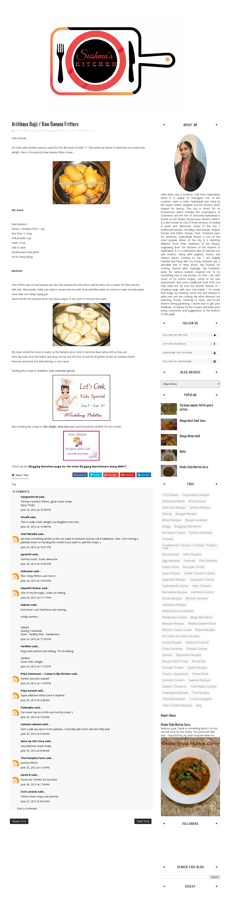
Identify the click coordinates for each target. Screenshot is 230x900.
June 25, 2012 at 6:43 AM (35, 733)
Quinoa (167, 655)
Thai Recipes (200, 693)
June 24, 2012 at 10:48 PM (36, 526)
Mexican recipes (173, 624)
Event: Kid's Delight (32, 661)
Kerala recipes (172, 598)
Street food (200, 674)
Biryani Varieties (196, 520)
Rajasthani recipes (188, 655)
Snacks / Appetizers (78, 130)
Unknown (27, 571)
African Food (196, 501)
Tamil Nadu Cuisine (203, 686)
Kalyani (25, 604)
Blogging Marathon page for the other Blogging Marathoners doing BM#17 (77, 466)
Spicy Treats (28, 505)
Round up (198, 661)
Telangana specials (175, 693)
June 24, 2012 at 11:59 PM (36, 683)
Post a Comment (27, 808)
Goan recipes (171, 573)
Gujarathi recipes (174, 579)
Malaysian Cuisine (174, 617)
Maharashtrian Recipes (178, 611)
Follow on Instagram (191, 361)
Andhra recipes (200, 507)
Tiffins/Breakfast (173, 699)
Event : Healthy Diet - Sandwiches (40, 634)
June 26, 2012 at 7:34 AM (35, 784)
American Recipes (174, 507)
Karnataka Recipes (174, 592)
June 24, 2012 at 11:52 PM (36, 666)
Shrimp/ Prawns (173, 668)
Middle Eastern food (202, 624)
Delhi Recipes (192, 554)
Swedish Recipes (199, 680)
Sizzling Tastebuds (31, 631)
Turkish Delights (200, 699)
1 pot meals (170, 495)
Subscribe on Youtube (191, 352)
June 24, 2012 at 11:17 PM (36, 597)
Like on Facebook (191, 344)
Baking (167, 514)
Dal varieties (170, 554)
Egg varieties (171, 561)
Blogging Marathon (56, 130)
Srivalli (25, 517)
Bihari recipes (171, 520)
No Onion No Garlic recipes (180, 636)
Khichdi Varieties (197, 598)
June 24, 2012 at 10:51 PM (36, 547)
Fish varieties (208, 561)
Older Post (143, 821)
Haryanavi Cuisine (202, 579)
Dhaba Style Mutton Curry (194, 467)
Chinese (167, 539)
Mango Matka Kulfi (190, 436)
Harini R (26, 775)
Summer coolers (173, 680)
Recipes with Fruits (175, 661)
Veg (93, 130)
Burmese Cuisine (173, 533)
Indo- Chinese (201, 586)
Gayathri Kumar (31, 588)
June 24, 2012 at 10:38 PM (36, 509)
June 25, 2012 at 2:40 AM (35, 700)
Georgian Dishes (193, 567)
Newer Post (19, 821)
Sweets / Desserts (174, 686)
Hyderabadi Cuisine (175, 586)
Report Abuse (168, 715)
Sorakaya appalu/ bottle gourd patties (196, 407)
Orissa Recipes (172, 642)
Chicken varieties (200, 533)
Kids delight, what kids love (58, 426)
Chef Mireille (29, 534)
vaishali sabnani (31, 724)
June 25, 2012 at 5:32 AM (35, 717)
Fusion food (170, 567)
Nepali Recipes (205, 630)
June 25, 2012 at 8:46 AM (35, 750)
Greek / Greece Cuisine (199, 573)
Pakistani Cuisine (197, 642)
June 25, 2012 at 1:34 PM (35, 767)
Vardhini (26, 646)
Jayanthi (26, 554)
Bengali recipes (186, 514)
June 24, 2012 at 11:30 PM (36, 639)
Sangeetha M (29, 497)
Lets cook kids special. (62, 370)
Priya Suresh (29, 690)
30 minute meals (173, 501)
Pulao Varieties (172, 649)
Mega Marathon (201, 617)
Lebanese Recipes (174, 605)
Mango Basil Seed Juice (192, 420)
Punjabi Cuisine (196, 649)
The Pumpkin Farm (33, 758)
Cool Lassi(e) (29, 791)
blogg (166, 526)
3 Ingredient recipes (195, 495)
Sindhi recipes (197, 668)
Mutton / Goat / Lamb (177, 630)
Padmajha (27, 707)
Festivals (189, 561)
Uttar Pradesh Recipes (177, 705)
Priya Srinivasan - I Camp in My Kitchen (46, 673)
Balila (183, 451)
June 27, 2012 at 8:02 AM (35, 801)
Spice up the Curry (32, 741)
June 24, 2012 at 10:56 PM (36, 564)
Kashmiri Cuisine (202, 592)
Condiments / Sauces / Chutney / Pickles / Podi (190, 546)
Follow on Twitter (191, 335)
